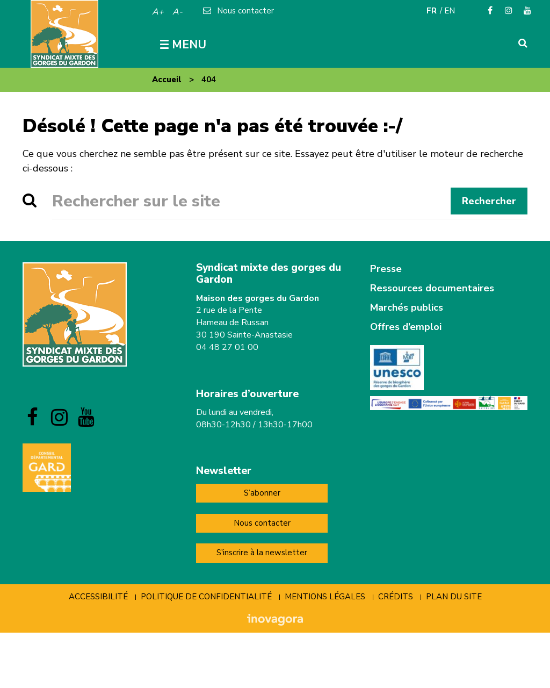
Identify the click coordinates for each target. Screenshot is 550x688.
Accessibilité (98, 596)
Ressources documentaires (432, 288)
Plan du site (454, 596)
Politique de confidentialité (206, 596)
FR (431, 10)
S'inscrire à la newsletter (261, 552)
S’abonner (262, 493)
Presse (386, 268)
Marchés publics (406, 307)
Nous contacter (262, 523)
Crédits (395, 596)
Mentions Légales (325, 596)
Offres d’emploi (406, 326)
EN (449, 10)
